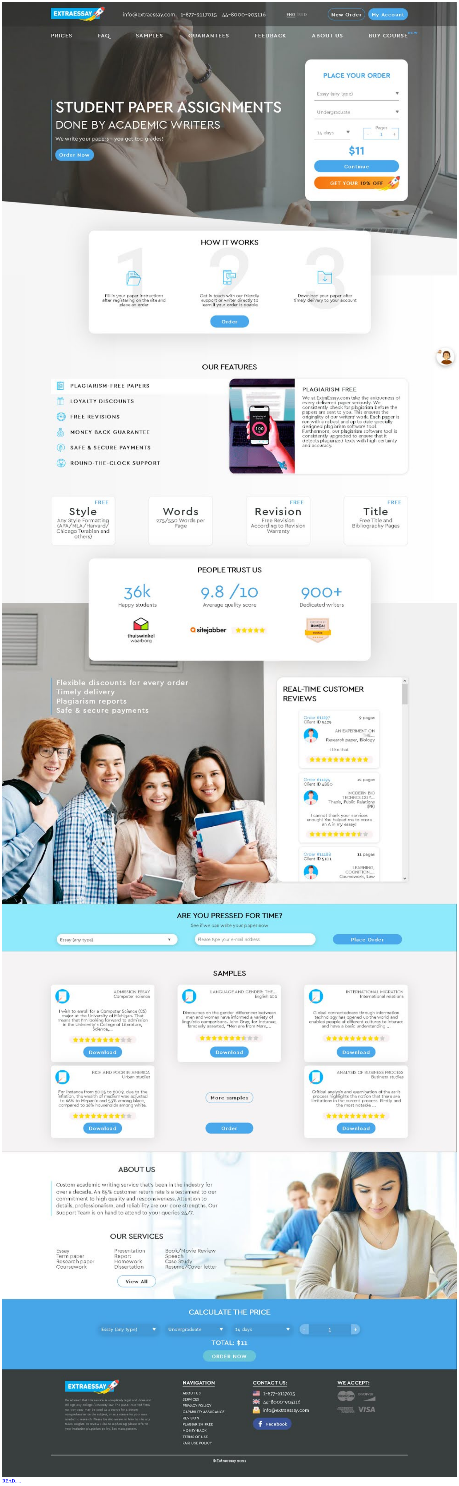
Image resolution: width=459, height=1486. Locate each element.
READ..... (11, 1480)
